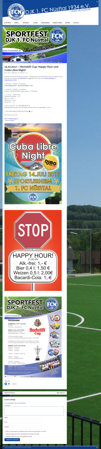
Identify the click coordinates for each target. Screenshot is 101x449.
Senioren (26, 22)
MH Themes (28, 447)
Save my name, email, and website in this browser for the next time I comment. (26, 431)
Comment (7, 405)
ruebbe (15, 72)
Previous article (9, 393)
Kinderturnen (57, 22)
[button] (33, 163)
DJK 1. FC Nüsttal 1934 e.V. (11, 118)
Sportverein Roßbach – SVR (25, 85)
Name (6, 417)
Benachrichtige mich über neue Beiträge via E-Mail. (19, 436)
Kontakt (76, 22)
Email (6, 422)
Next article (61, 393)
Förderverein (45, 22)
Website (6, 426)
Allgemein (22, 72)
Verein (16, 22)
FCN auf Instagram (8, 1)
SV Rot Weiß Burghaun (10, 85)
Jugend (35, 22)
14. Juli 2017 (9, 72)
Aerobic (67, 22)
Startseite (7, 22)
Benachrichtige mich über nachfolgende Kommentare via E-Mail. (22, 434)
